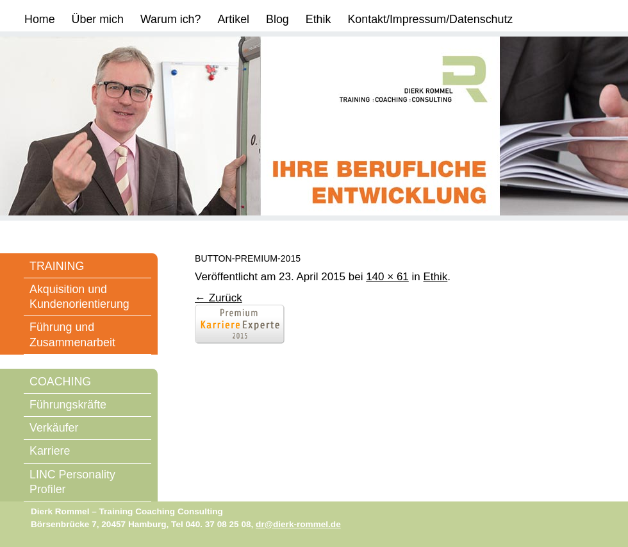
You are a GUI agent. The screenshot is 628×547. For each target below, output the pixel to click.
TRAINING (56, 266)
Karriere (49, 450)
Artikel (233, 19)
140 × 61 (387, 277)
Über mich (98, 19)
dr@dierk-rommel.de (298, 524)
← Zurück (218, 298)
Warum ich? (170, 19)
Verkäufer (53, 427)
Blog (277, 19)
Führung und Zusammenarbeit (72, 334)
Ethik (318, 19)
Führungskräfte (67, 404)
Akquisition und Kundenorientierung (79, 296)
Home (39, 19)
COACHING (60, 381)
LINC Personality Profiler (72, 482)
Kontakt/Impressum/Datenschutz (430, 19)
